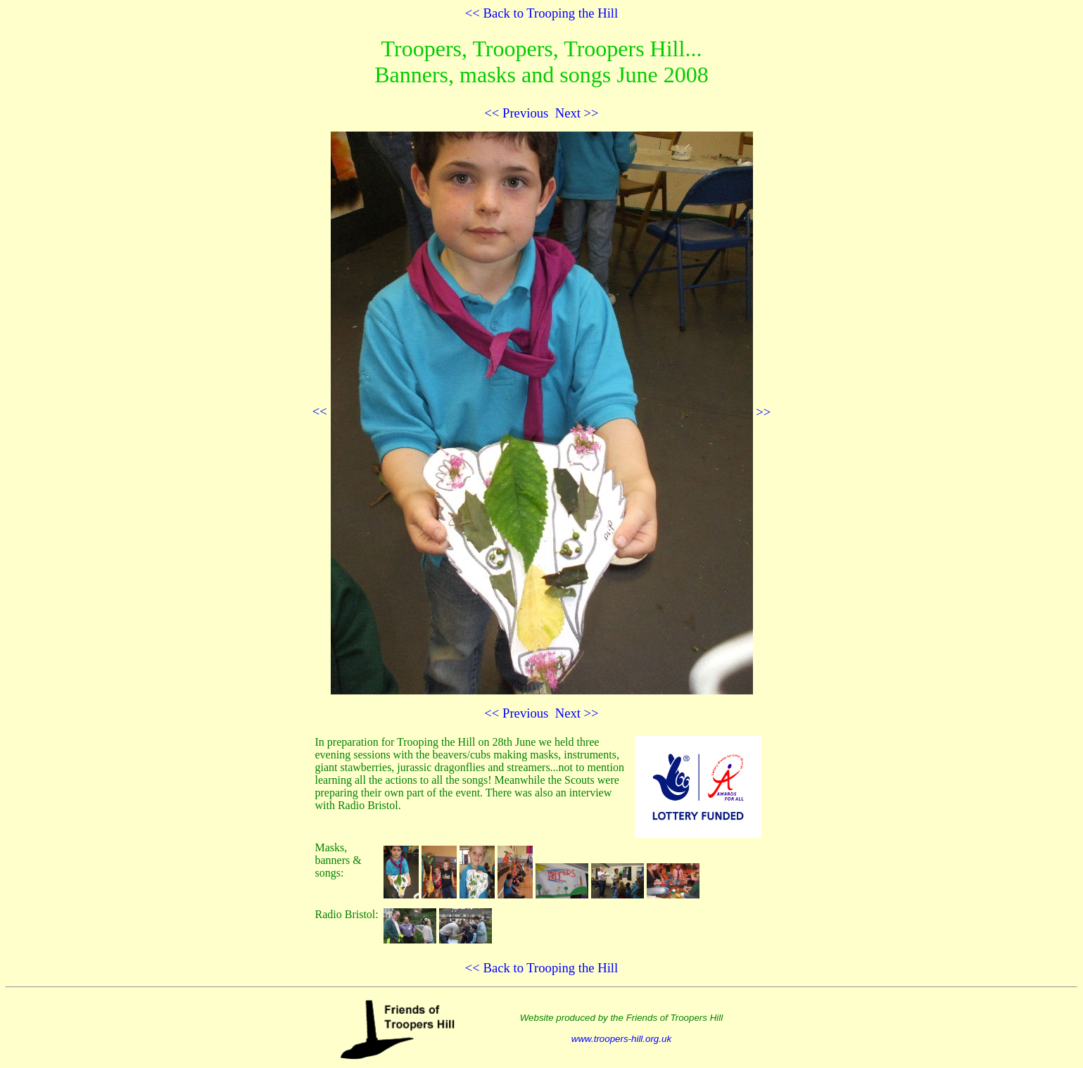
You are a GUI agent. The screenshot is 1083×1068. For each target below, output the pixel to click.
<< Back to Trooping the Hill (541, 13)
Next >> (577, 113)
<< (319, 412)
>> (551, 412)
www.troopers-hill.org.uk (621, 1039)
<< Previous (516, 113)
